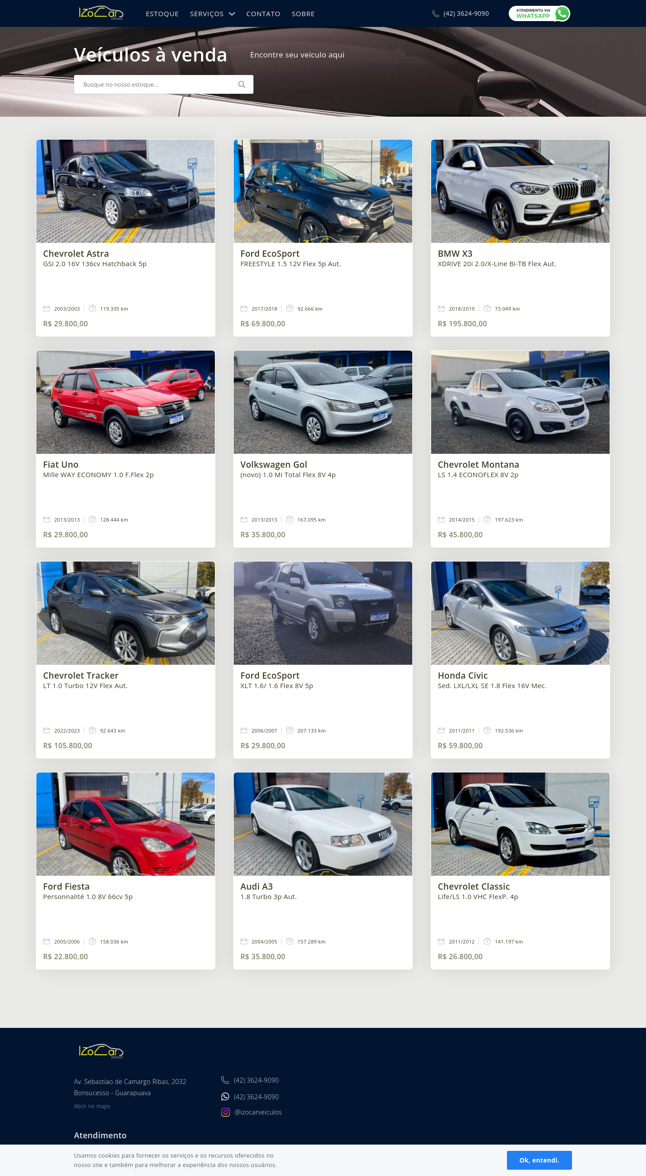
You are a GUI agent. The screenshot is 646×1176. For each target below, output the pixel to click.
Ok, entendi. (539, 1160)
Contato (263, 13)
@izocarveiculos (258, 1112)
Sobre (303, 13)
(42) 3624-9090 (466, 13)
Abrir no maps (92, 1106)
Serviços (207, 13)
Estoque (162, 13)
